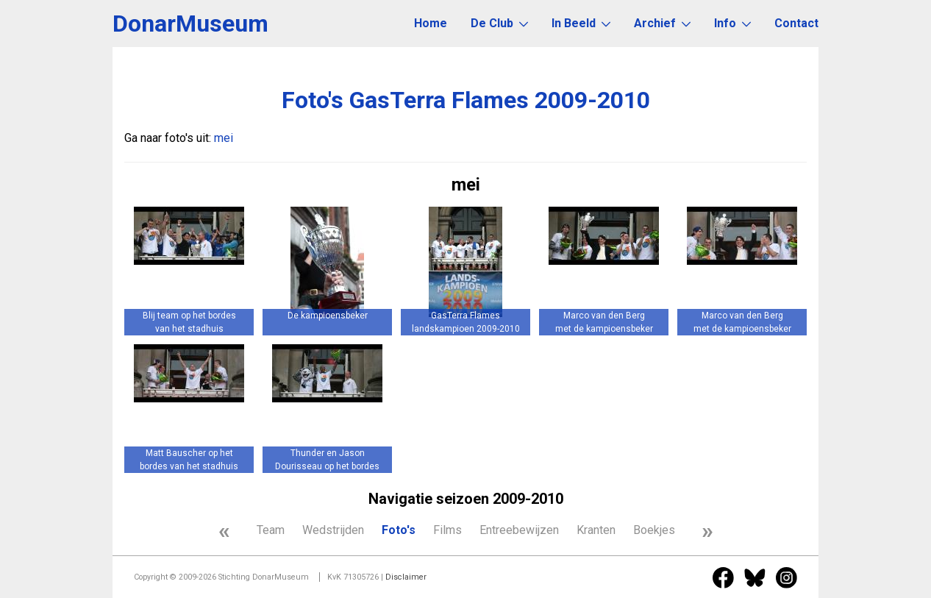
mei (223, 138)
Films (447, 530)
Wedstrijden (333, 530)
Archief (662, 23)
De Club (499, 23)
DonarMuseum (190, 24)
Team (271, 530)
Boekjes (654, 530)
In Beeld (581, 23)
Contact (796, 23)
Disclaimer (406, 577)
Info (732, 23)
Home (430, 23)
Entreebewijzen (519, 530)
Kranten (596, 530)
